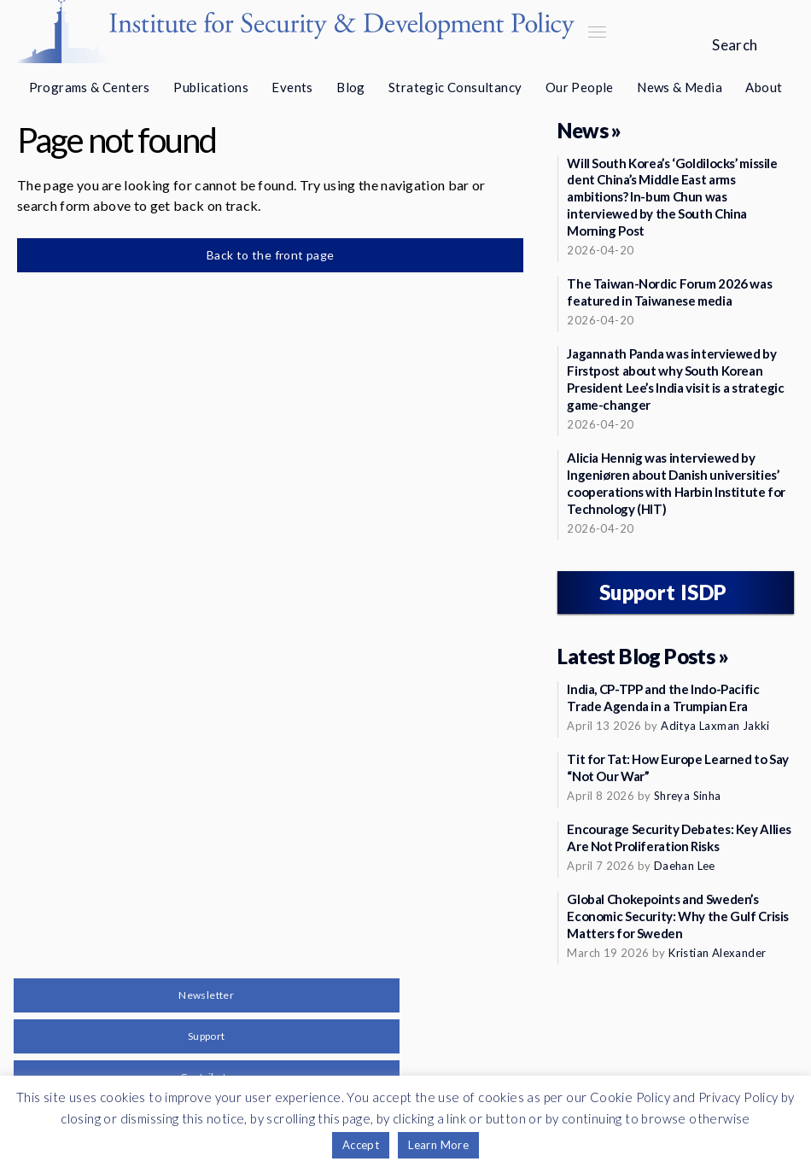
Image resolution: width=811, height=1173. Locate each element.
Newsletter (206, 995)
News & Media (679, 87)
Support (206, 1036)
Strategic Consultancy (455, 87)
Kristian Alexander (717, 953)
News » (589, 130)
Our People (580, 87)
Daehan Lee (684, 865)
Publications (210, 87)
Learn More (438, 1145)
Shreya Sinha (687, 795)
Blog (350, 87)
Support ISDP (663, 592)
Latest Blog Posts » (642, 656)
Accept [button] (360, 1145)
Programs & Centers (89, 87)
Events (291, 87)
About (763, 87)
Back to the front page (271, 255)
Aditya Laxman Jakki (715, 725)
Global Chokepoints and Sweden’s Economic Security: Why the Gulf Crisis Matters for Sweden (678, 916)
